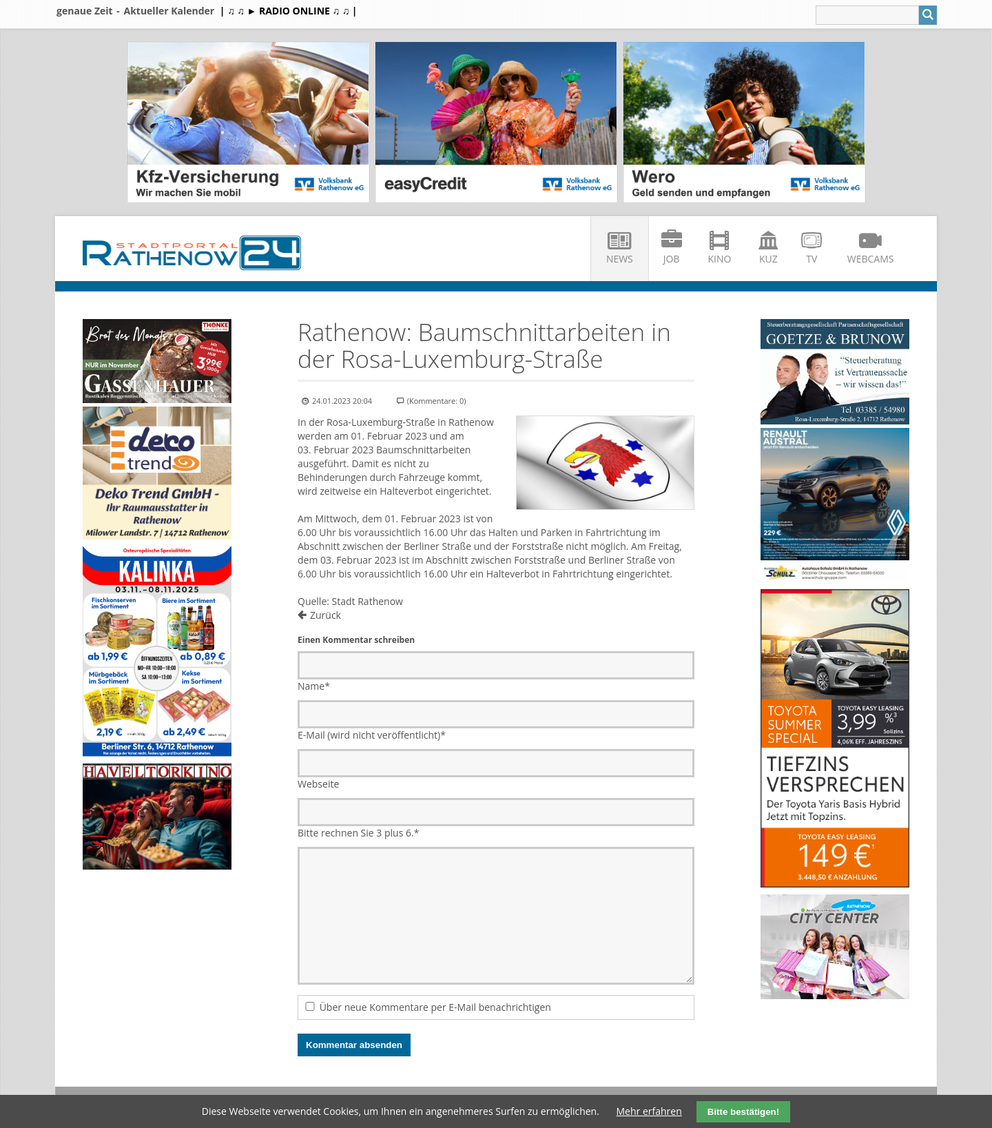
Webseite (318, 783)
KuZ (768, 258)
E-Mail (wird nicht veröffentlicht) (372, 734)
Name (314, 686)
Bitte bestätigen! (743, 1112)
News (619, 258)
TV (811, 258)
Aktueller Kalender (168, 10)
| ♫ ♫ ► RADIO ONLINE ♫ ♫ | (289, 10)
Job (671, 258)
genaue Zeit (84, 10)
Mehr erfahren (649, 1111)
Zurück (325, 615)
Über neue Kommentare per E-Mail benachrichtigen (435, 1007)
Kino (720, 258)
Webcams (870, 258)
